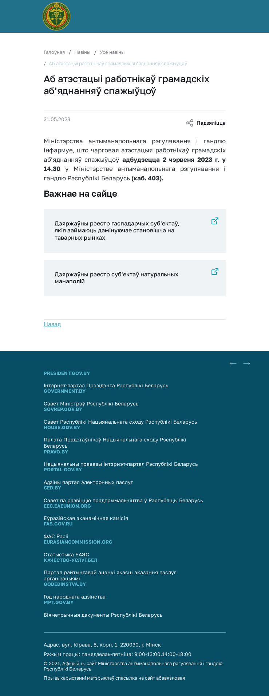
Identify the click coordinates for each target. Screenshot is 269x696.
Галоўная (54, 52)
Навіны (82, 52)
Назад (52, 324)
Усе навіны (112, 52)
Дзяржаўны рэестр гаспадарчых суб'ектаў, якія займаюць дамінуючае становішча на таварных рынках (117, 230)
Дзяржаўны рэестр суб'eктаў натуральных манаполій (116, 278)
